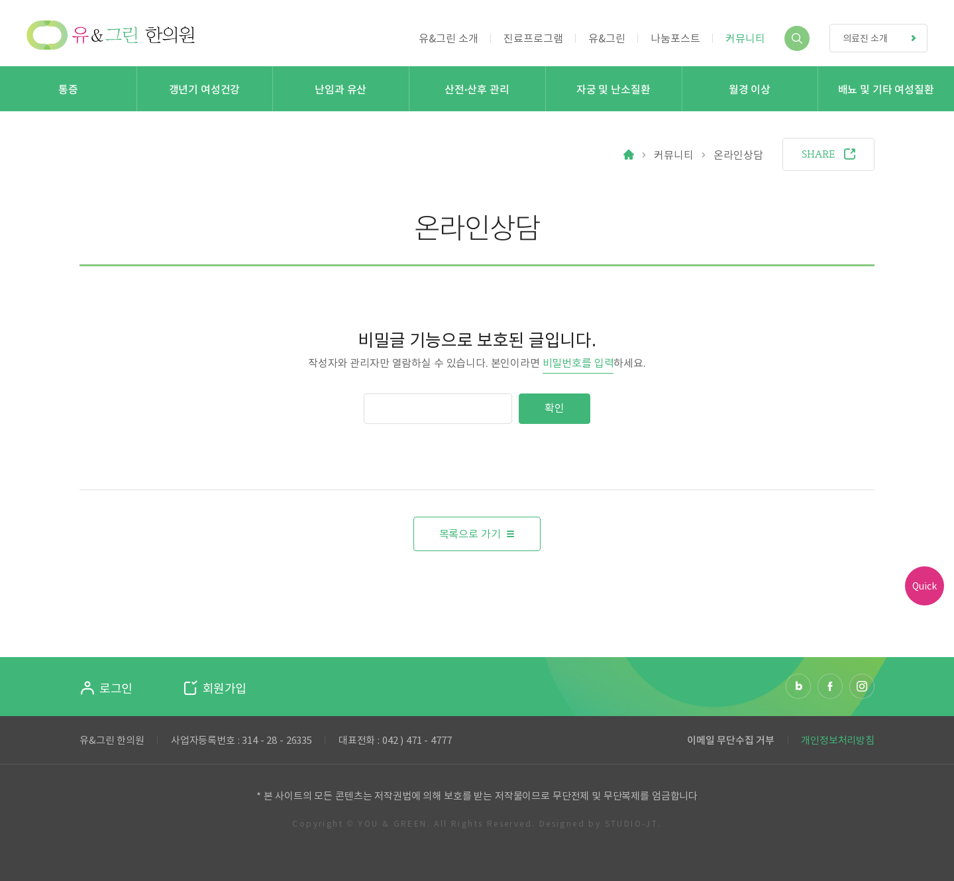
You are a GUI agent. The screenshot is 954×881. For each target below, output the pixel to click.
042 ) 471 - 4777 (417, 739)
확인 (554, 408)
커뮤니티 (674, 154)
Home (628, 154)
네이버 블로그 (798, 686)
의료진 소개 (885, 38)
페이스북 (830, 686)
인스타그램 (861, 686)
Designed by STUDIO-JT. (600, 823)
